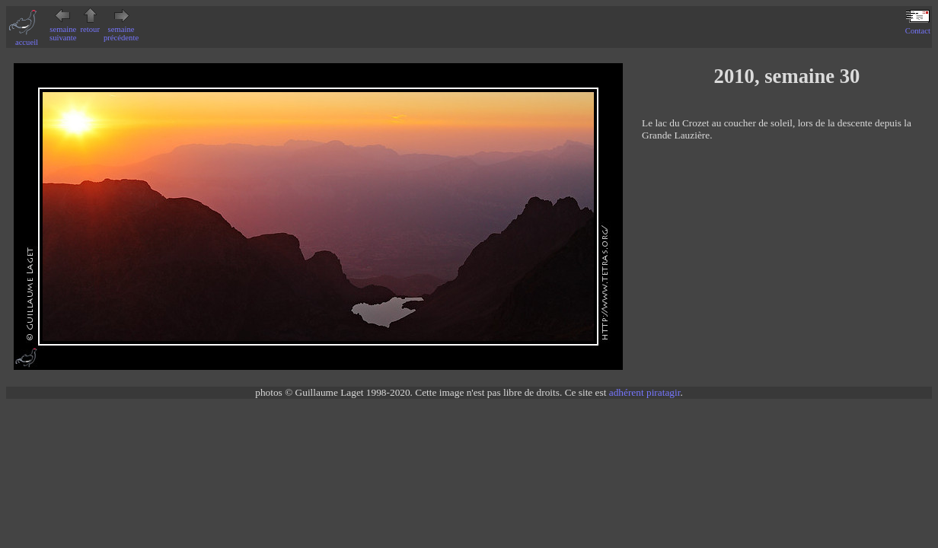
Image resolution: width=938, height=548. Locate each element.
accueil (27, 38)
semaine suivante (63, 29)
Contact (917, 26)
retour (90, 25)
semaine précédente (121, 29)
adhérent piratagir (645, 392)
